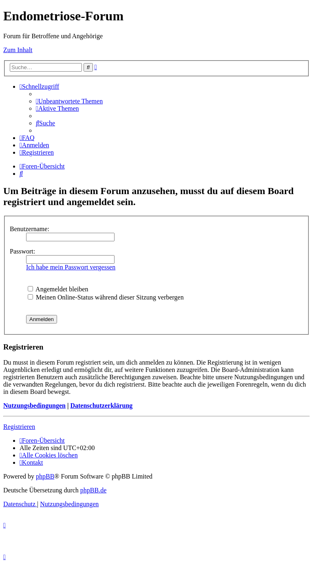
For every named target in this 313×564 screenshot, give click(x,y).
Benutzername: (29, 228)
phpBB (45, 476)
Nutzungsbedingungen (34, 405)
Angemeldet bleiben (58, 289)
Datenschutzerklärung (101, 405)
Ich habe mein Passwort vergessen (70, 267)
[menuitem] (69, 101)
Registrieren (19, 426)
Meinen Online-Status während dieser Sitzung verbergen (106, 297)
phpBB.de (93, 490)
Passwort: (22, 251)
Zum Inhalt (18, 49)
